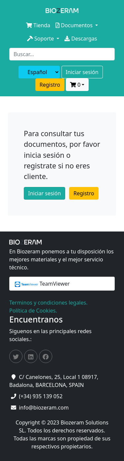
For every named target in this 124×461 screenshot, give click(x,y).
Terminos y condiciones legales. (48, 302)
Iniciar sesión (82, 72)
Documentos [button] (75, 25)
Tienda (38, 25)
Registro (50, 84)
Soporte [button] (41, 38)
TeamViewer (42, 283)
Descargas (80, 38)
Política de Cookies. (33, 310)
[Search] (62, 54)
